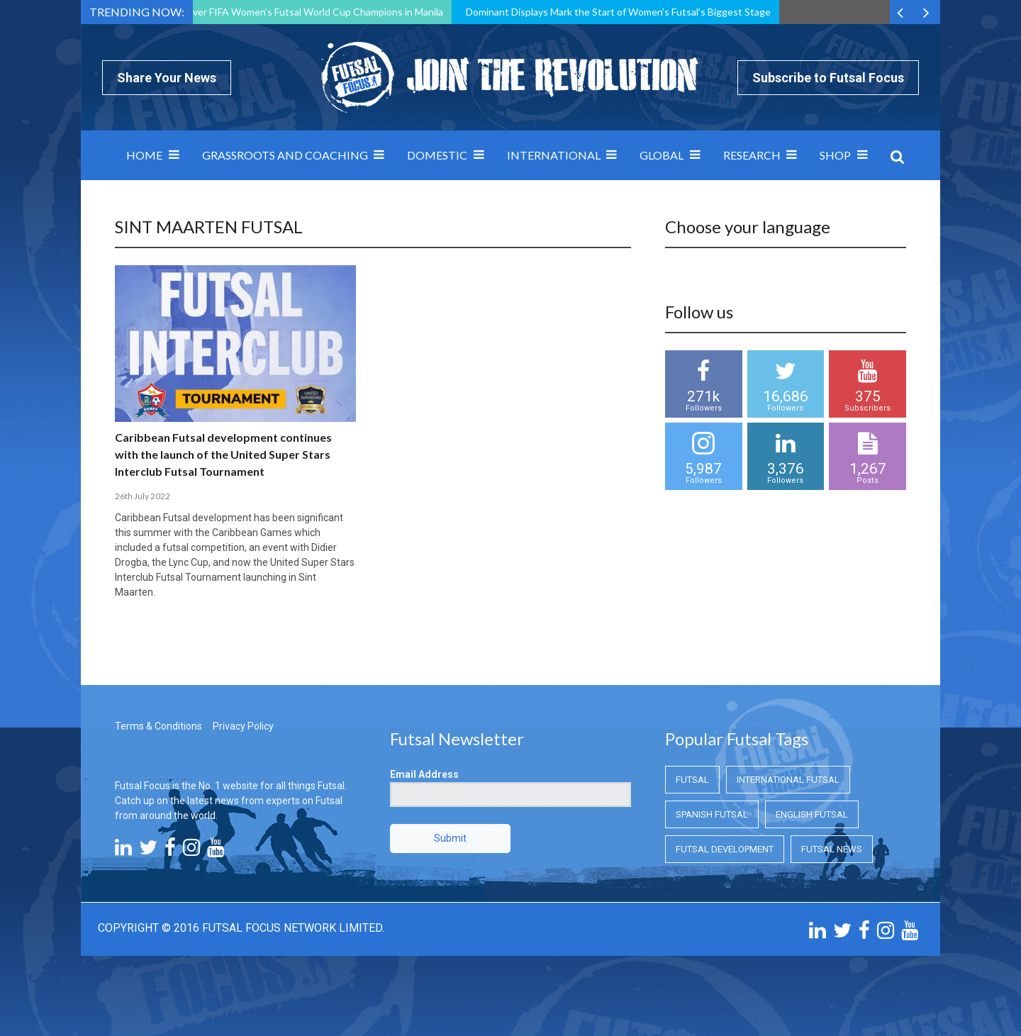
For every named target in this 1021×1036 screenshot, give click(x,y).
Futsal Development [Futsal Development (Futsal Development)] (725, 849)
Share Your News (166, 77)
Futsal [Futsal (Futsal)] (692, 779)
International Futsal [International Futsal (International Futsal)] (788, 779)
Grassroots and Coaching (285, 155)
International (554, 155)
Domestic (437, 155)
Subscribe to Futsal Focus (828, 77)
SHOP (835, 155)
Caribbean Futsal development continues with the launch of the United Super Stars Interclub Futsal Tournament (223, 454)
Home (144, 155)
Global (662, 155)
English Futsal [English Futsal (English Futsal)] (812, 814)
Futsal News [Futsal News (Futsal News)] (831, 849)
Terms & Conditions (158, 726)
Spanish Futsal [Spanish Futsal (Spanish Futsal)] (712, 814)
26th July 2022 (142, 496)
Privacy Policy (243, 726)
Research (752, 155)
